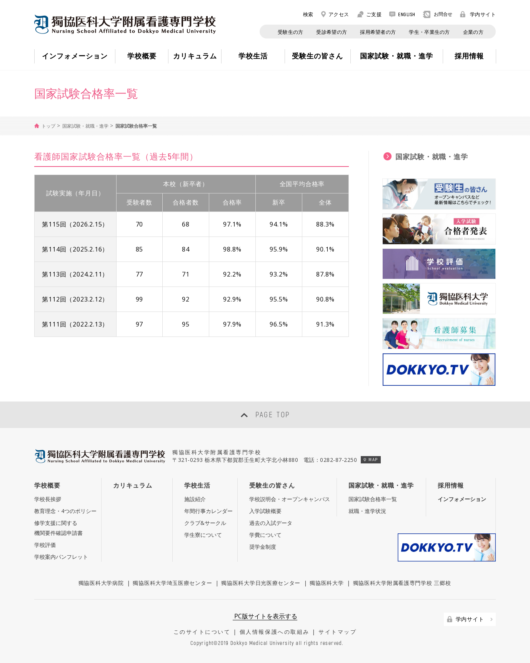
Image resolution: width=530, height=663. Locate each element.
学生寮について (203, 534)
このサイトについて (202, 631)
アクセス (335, 14)
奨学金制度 (262, 546)
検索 (304, 14)
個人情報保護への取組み (275, 631)
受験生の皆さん (272, 485)
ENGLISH (402, 14)
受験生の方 (290, 31)
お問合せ (437, 14)
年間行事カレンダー (208, 511)
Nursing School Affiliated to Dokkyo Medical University (125, 24)
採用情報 (451, 485)
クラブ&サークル (205, 522)
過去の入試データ (270, 522)
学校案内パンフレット (61, 556)
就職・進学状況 (367, 511)
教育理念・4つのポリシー (65, 511)
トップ (48, 126)
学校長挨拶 (47, 499)
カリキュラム (132, 485)
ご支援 (369, 14)
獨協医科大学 (326, 582)
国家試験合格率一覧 (372, 499)
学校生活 (197, 485)
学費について (265, 534)
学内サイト (478, 14)
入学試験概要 (265, 511)
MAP (370, 459)
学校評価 (45, 544)
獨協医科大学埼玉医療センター (172, 582)
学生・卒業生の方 (429, 31)
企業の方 (473, 31)
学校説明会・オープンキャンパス (289, 499)
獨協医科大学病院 (101, 582)
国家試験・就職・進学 (85, 126)
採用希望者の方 (378, 31)
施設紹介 (195, 499)
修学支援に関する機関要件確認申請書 (58, 527)
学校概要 (47, 485)
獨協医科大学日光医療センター (260, 582)
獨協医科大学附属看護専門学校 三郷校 (402, 582)
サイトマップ (337, 631)
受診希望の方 (331, 31)
